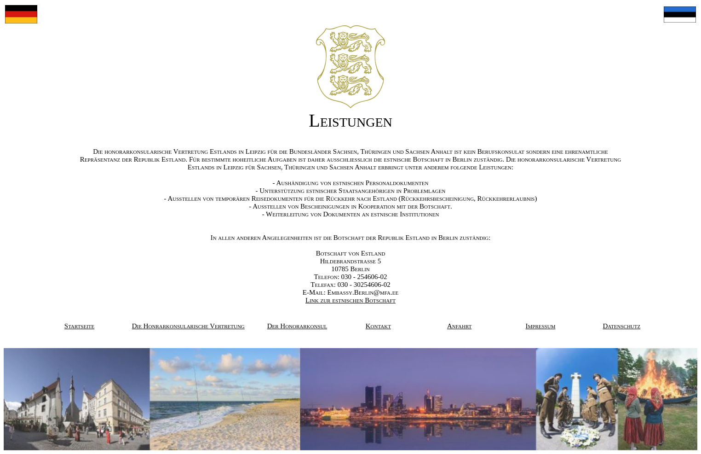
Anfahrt (459, 326)
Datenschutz (622, 326)
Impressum (541, 326)
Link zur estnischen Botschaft (350, 300)
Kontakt (378, 326)
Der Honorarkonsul (297, 326)
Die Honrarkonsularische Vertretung (188, 326)
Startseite (79, 326)
